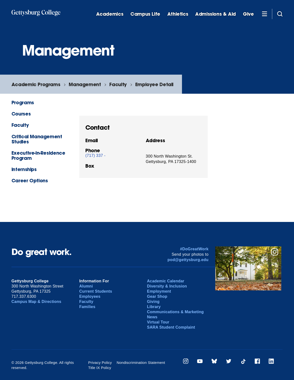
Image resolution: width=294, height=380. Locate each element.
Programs (22, 102)
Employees (90, 296)
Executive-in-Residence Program (38, 155)
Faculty (117, 84)
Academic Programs (35, 84)
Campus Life (145, 14)
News (152, 317)
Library (154, 307)
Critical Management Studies (36, 139)
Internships (24, 169)
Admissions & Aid (215, 14)
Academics (110, 14)
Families (87, 307)
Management (85, 84)
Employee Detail (154, 84)
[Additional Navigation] (264, 13)
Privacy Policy (100, 362)
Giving (153, 301)
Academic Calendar (165, 281)
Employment (159, 291)
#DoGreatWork (194, 249)
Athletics (177, 14)
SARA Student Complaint (171, 327)
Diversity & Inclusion (167, 286)
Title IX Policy (99, 368)
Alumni (86, 286)
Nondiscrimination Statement (141, 362)
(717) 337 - (95, 155)
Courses (21, 113)
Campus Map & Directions (36, 301)
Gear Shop (157, 296)
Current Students (95, 291)
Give (248, 14)
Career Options (29, 180)
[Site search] (280, 13)
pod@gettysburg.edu (188, 260)
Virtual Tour (158, 322)
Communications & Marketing (175, 312)
